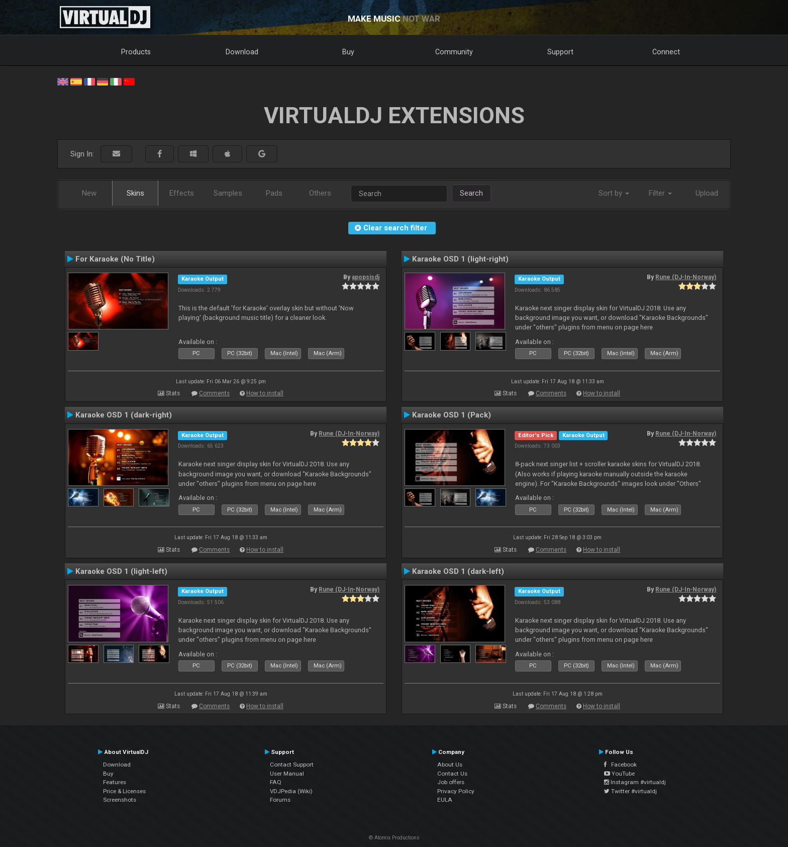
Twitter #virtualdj (630, 791)
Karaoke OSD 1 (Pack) (451, 414)
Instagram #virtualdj (635, 782)
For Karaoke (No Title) (115, 259)
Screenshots (119, 799)
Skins (135, 193)
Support (560, 52)
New (89, 193)
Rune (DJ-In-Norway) (685, 277)
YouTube (619, 773)
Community (454, 52)
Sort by (614, 193)
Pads (274, 193)
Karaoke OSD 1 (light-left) (121, 571)
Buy (348, 52)
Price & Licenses (124, 791)
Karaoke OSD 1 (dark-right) (123, 414)
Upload (707, 193)
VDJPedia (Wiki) (291, 791)
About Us (449, 764)
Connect (666, 52)
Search (471, 193)
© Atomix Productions (394, 837)
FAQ (275, 782)
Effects (181, 193)
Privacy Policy (455, 791)
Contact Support (292, 764)
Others (320, 193)
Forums (280, 799)
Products (136, 52)
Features (114, 782)
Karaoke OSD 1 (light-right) (460, 259)
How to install (264, 393)
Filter (660, 193)
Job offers (450, 782)
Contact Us (452, 773)
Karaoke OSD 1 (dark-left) (458, 571)
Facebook (620, 764)
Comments (214, 393)
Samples (228, 193)
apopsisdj (365, 277)
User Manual (287, 773)
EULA (444, 799)
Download (242, 52)
